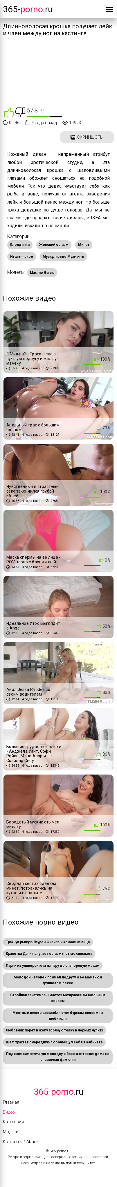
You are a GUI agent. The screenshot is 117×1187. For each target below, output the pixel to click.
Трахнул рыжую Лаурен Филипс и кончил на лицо (48, 942)
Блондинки (20, 245)
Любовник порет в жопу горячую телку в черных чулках (54, 1030)
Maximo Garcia (42, 273)
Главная (11, 1102)
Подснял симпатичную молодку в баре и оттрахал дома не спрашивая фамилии (57, 1057)
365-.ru (28, 9)
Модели (10, 1131)
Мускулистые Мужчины (63, 257)
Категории (13, 1121)
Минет (83, 245)
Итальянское (21, 257)
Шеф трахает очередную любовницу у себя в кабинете (54, 1042)
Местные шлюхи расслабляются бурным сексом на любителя (57, 1016)
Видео (9, 1112)
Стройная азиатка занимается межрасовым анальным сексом (57, 998)
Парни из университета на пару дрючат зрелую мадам (53, 966)
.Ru (59, 1092)
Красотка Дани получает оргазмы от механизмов (49, 954)
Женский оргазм (54, 245)
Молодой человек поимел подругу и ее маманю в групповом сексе (58, 980)
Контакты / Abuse (21, 1141)
